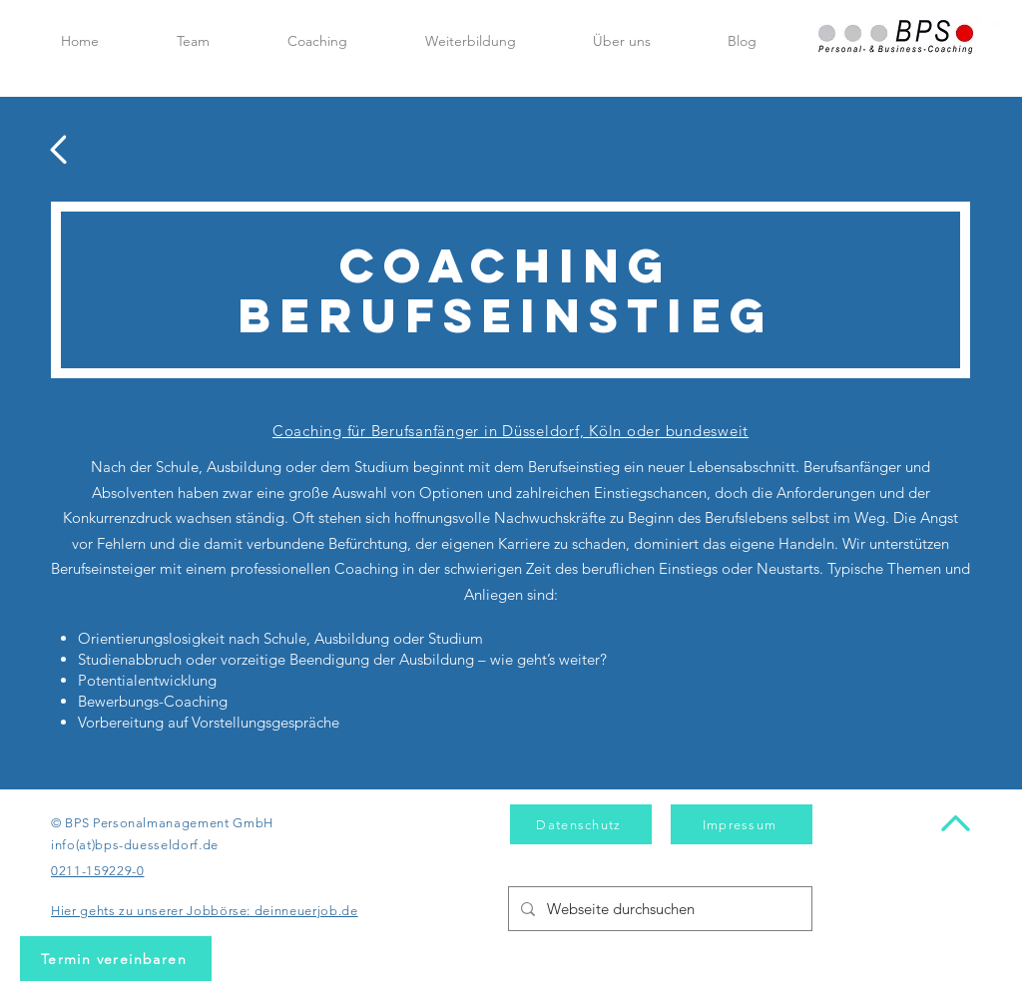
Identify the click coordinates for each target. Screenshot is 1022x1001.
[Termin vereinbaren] (116, 958)
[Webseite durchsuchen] (658, 908)
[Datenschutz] (581, 824)
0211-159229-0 (97, 870)
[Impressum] (741, 824)
